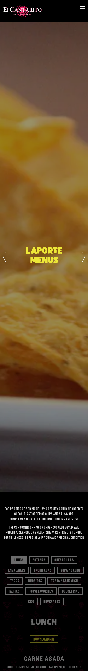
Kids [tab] (31, 601)
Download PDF (44, 639)
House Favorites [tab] (41, 591)
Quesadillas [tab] (64, 559)
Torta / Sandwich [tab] (64, 580)
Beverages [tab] (51, 601)
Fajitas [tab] (14, 591)
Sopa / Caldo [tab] (70, 570)
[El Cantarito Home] (22, 11)
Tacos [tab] (14, 580)
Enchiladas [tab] (43, 570)
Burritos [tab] (35, 580)
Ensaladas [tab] (16, 570)
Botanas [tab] (39, 559)
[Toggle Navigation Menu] (82, 7)
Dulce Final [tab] (70, 591)
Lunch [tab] (19, 559)
